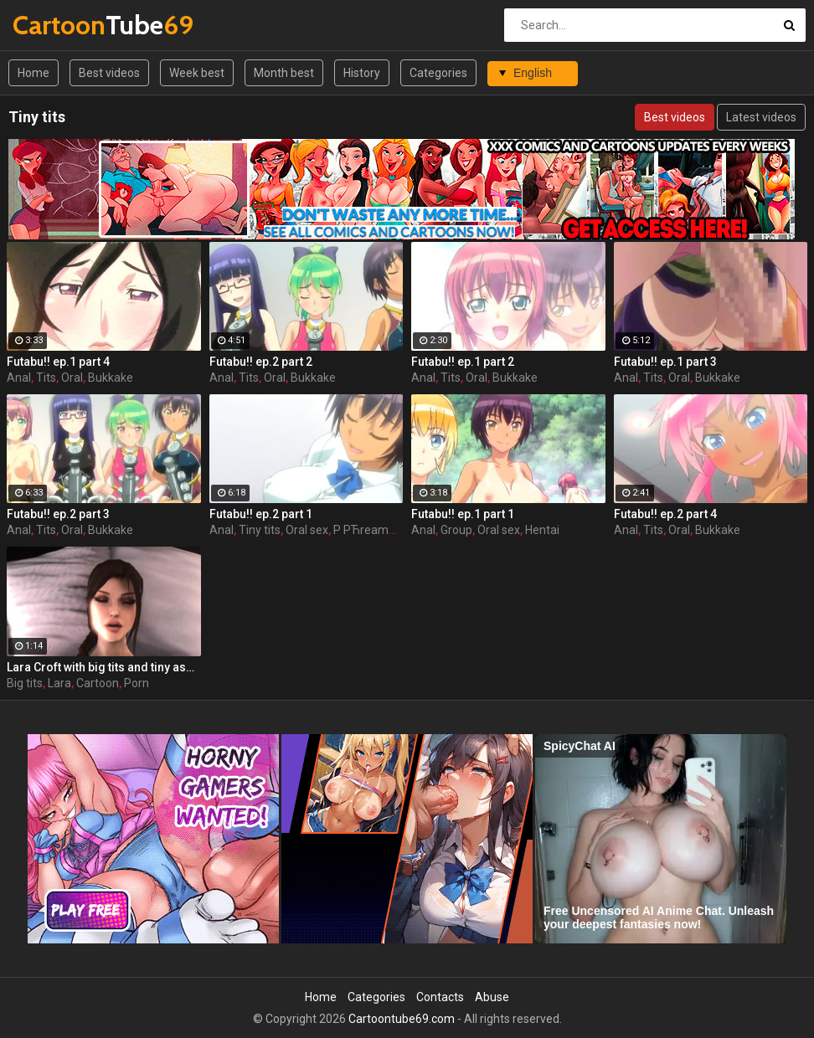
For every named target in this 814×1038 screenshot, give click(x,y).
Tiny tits (260, 530)
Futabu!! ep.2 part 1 (260, 514)
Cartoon (97, 683)
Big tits (25, 683)
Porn (136, 683)
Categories (438, 73)
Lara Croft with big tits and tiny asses (104, 667)
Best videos (109, 73)
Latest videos (761, 117)
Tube (56, 24)
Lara (59, 683)
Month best (284, 73)
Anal (19, 377)
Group (456, 530)
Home (33, 73)
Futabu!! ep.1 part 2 (462, 361)
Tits (46, 377)
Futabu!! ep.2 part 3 (58, 514)
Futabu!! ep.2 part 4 (665, 514)
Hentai (542, 530)
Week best (196, 73)
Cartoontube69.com (401, 1018)
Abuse (492, 997)
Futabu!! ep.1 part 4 (58, 361)
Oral (72, 377)
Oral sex (307, 530)
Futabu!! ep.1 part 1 (462, 514)
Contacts (440, 997)
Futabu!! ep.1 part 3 (665, 361)
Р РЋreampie (368, 530)
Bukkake (110, 377)
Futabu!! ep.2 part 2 (260, 361)
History (361, 73)
